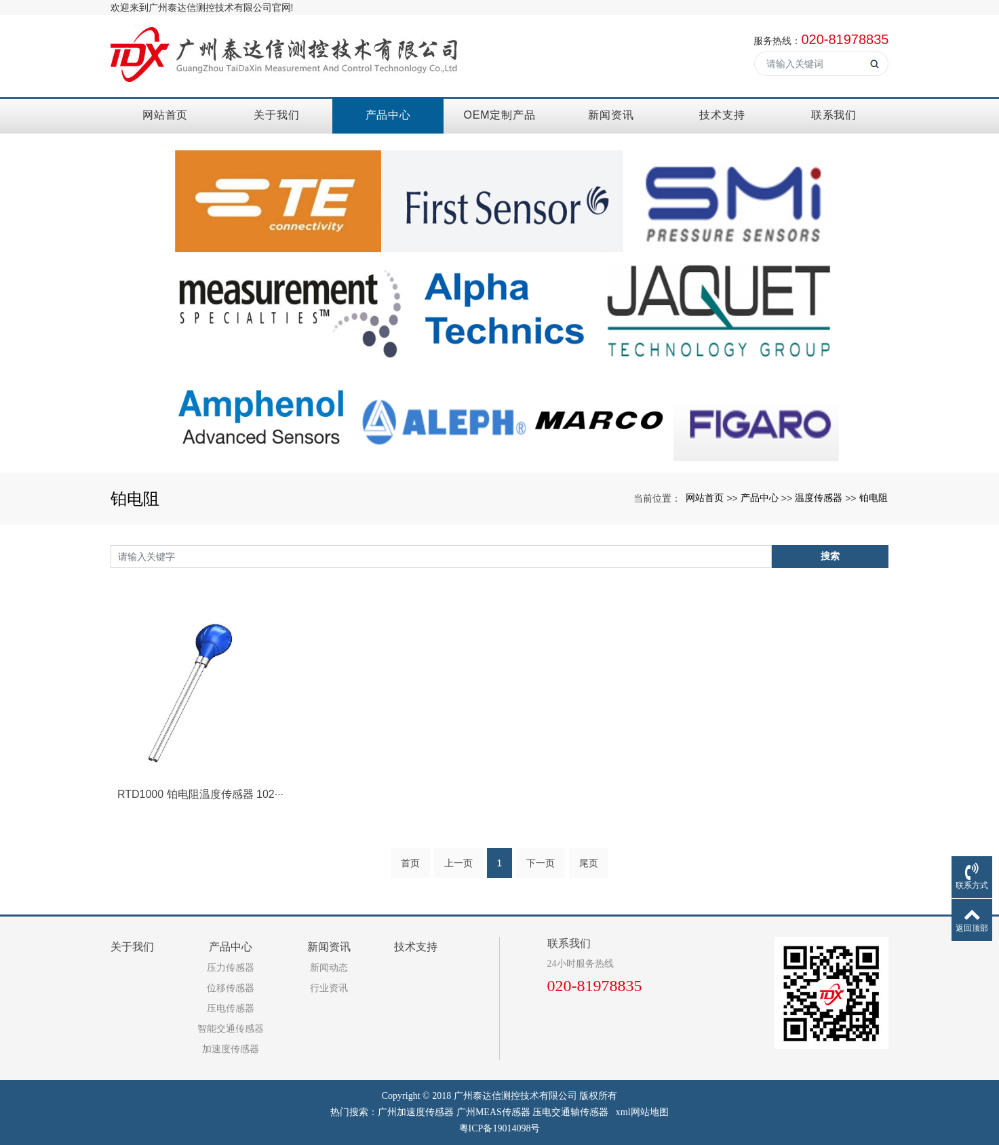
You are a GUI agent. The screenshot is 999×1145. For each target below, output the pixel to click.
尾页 (588, 863)
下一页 (540, 863)
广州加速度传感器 (416, 1112)
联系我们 (834, 115)
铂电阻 (873, 497)
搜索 (830, 555)
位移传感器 (230, 988)
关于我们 (276, 115)
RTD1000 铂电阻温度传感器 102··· (200, 794)
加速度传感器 (230, 1049)
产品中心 (388, 115)
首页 (410, 863)
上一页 (458, 863)
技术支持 (722, 115)
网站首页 (165, 115)
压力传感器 (230, 968)
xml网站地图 (642, 1112)
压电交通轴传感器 (570, 1112)
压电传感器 (230, 1008)
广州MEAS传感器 (493, 1112)
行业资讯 (329, 988)
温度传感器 (818, 497)
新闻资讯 (610, 115)
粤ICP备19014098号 (500, 1128)
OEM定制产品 (499, 115)
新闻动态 (329, 968)
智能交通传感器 (230, 1029)
